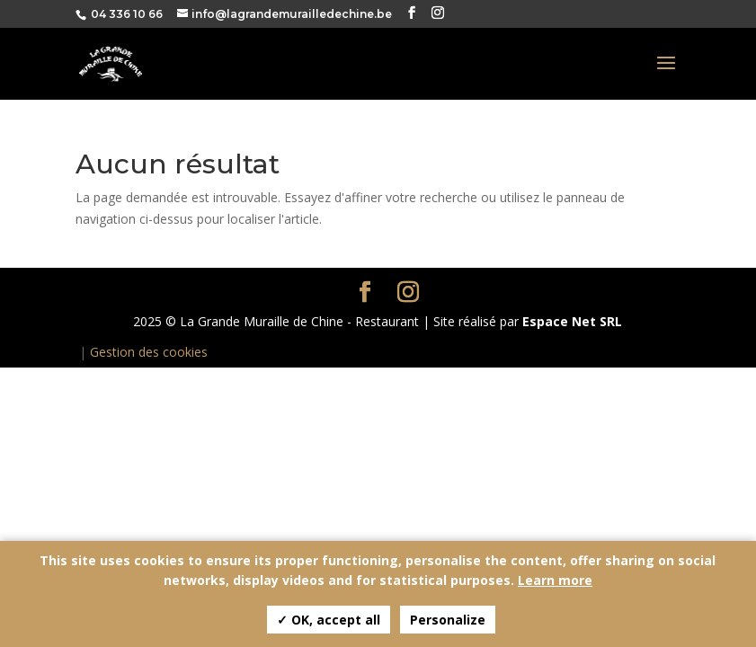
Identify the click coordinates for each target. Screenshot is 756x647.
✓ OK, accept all (328, 619)
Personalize (447, 619)
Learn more (555, 580)
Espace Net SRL (572, 321)
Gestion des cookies (149, 351)
